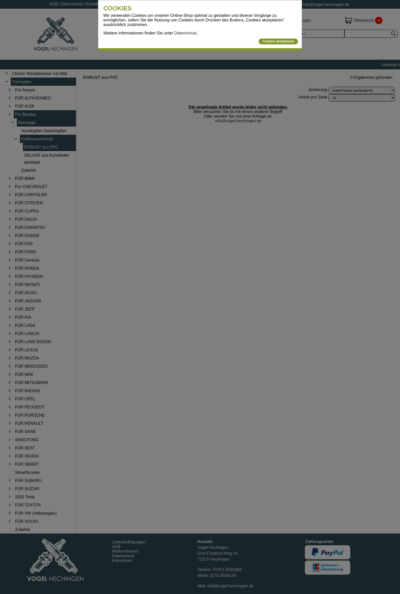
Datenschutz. (186, 33)
